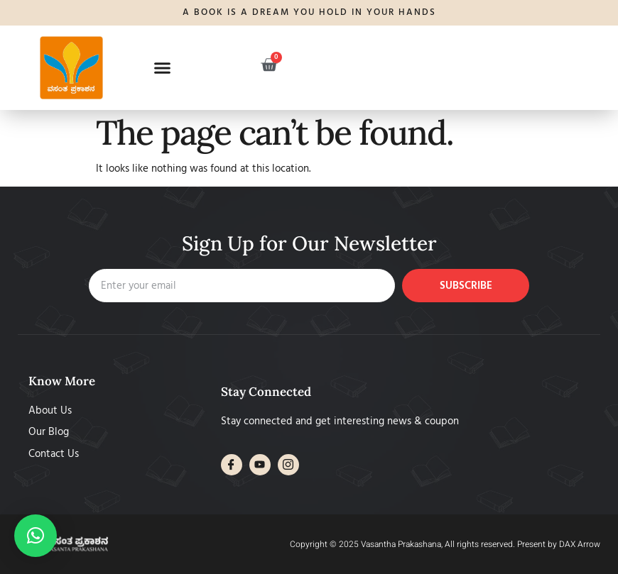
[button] (162, 67)
